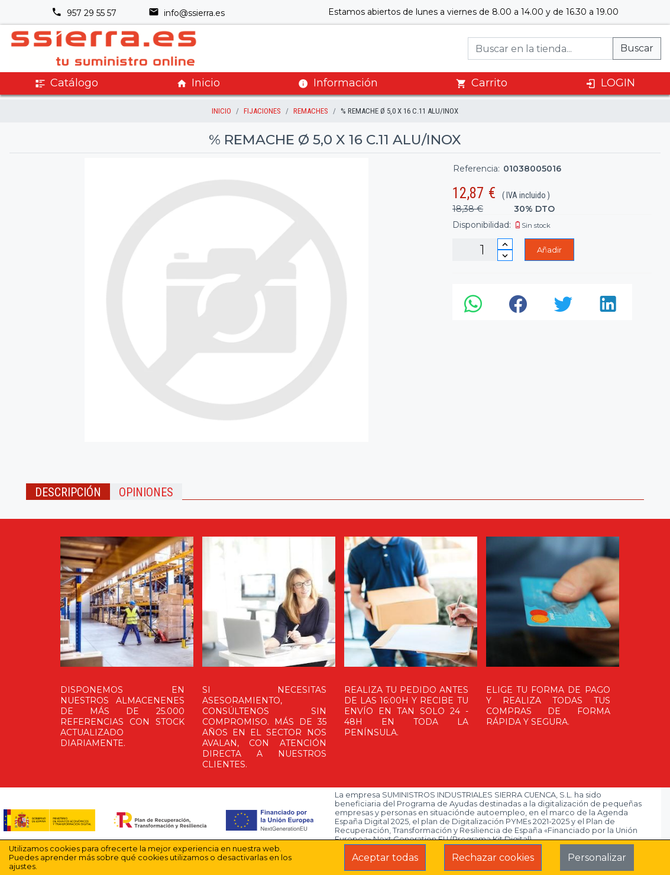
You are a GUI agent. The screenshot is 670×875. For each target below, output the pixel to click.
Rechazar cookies (493, 857)
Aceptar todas (385, 857)
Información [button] (338, 82)
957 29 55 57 (83, 13)
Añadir (549, 249)
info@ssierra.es (186, 13)
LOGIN (610, 83)
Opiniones (146, 492)
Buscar (636, 48)
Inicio (198, 83)
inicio (221, 110)
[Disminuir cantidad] (505, 255)
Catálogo (66, 83)
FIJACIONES (262, 110)
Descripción (68, 492)
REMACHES (310, 110)
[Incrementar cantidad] (505, 244)
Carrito (481, 83)
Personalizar (597, 857)
